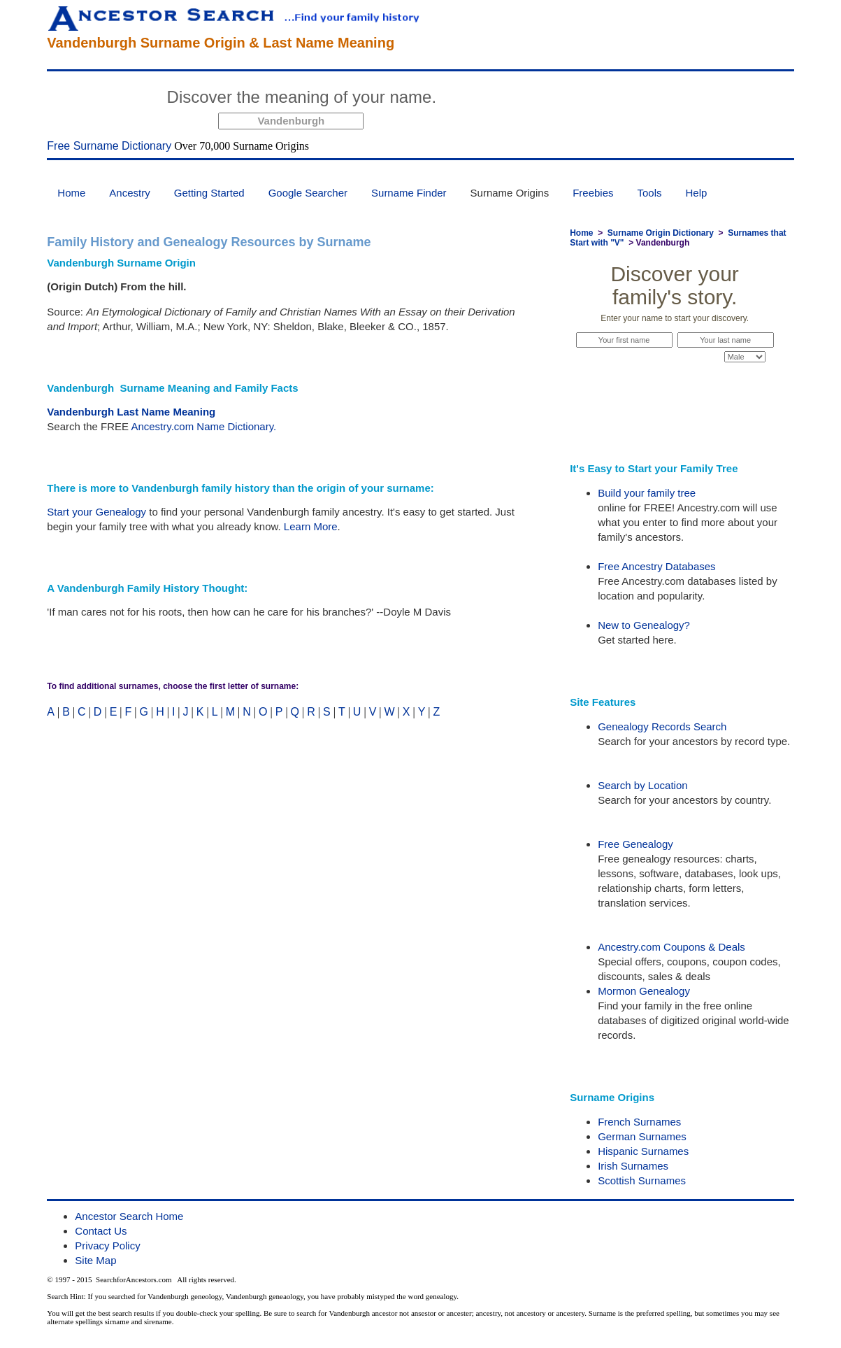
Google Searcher (307, 193)
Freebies (593, 193)
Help (696, 193)
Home (71, 193)
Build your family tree (647, 493)
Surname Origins (509, 193)
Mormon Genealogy (644, 991)
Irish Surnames (633, 1166)
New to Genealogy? (644, 625)
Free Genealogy (635, 844)
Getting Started (209, 193)
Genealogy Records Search (662, 726)
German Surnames (642, 1136)
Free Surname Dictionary (109, 146)
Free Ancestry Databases (656, 566)
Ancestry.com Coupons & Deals (671, 947)
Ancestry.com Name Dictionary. (203, 426)
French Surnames (639, 1122)
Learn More (311, 526)
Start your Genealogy (96, 512)
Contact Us (101, 1231)
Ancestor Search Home (129, 1216)
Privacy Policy (107, 1245)
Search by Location (642, 785)
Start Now (494, 99)
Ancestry (129, 193)
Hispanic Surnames (643, 1151)
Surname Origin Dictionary (661, 233)
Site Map (95, 1260)
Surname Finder (409, 193)
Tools (650, 193)
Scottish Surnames (642, 1180)
